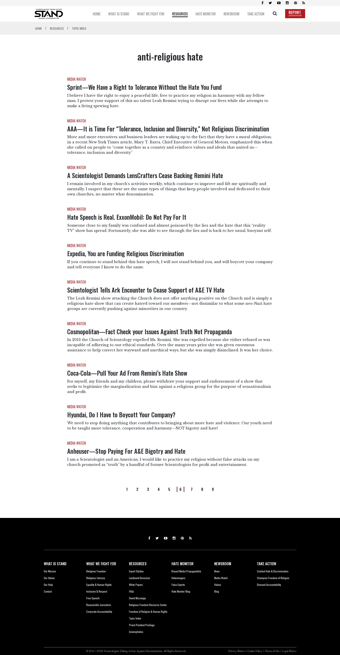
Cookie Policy (254, 651)
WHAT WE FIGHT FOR (101, 563)
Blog (216, 591)
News (217, 571)
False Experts (178, 584)
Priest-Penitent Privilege (142, 625)
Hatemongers (178, 578)
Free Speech (93, 598)
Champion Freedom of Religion (273, 578)
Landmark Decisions (139, 578)
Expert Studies (136, 571)
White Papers (136, 584)
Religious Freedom (96, 571)
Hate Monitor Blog (181, 591)
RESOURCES (138, 563)
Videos (217, 584)
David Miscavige (137, 598)
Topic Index (135, 618)
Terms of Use (272, 651)
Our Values (49, 578)
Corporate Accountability (99, 611)
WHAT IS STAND (55, 563)
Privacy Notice (236, 651)
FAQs (131, 591)
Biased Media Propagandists (186, 571)
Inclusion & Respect (96, 591)
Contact (48, 591)
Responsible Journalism (98, 605)
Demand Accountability (269, 584)
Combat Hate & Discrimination (272, 571)
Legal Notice (289, 651)
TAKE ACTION (266, 563)
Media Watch (221, 578)
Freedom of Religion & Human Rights (148, 611)
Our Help (48, 584)
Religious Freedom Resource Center (148, 605)
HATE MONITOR (182, 563)
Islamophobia (136, 632)
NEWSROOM (222, 563)
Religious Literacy (95, 578)
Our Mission (50, 571)
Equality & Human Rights (99, 584)
